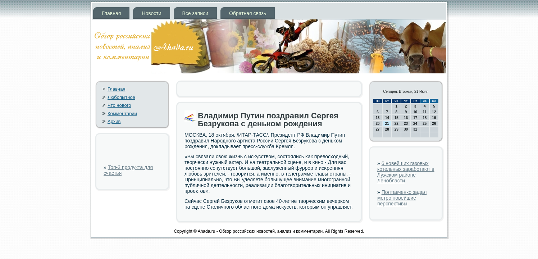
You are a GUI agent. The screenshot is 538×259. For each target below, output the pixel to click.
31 (415, 129)
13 (378, 118)
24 (415, 124)
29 (396, 129)
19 (434, 118)
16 (406, 118)
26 (434, 124)
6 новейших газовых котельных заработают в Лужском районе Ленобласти (405, 171)
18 (425, 118)
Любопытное (121, 97)
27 (378, 129)
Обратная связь (247, 13)
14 (387, 118)
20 (378, 124)
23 (406, 124)
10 (415, 112)
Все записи (195, 13)
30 (406, 129)
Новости (151, 13)
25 (425, 124)
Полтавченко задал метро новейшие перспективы (402, 197)
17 (415, 118)
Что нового (119, 105)
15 (396, 118)
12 (434, 112)
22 (396, 124)
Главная (111, 13)
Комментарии (122, 113)
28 (387, 129)
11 (425, 112)
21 (387, 124)
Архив (114, 121)
